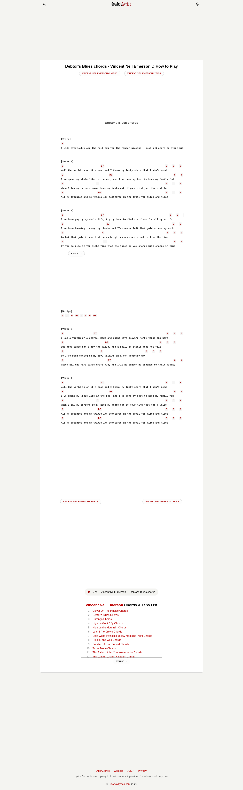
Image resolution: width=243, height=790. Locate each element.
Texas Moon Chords (104, 648)
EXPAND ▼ (121, 661)
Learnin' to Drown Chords (107, 631)
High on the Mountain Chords (109, 627)
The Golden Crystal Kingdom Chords (114, 656)
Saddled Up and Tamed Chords (111, 644)
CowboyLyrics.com (120, 784)
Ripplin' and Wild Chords (107, 640)
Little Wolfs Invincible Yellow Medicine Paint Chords (122, 635)
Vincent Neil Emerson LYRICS (162, 501)
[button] (44, 4)
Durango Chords (102, 619)
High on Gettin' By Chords (108, 623)
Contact (118, 770)
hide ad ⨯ (76, 254)
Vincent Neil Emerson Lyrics (144, 73)
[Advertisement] (121, 33)
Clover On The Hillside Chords (110, 610)
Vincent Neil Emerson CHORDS (80, 501)
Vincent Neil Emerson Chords (99, 73)
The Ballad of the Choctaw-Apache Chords (117, 652)
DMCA (130, 770)
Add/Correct (103, 770)
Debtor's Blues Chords (106, 615)
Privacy (142, 770)
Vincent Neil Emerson (104, 605)
